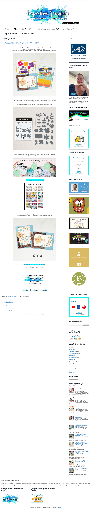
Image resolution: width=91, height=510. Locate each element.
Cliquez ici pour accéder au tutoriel (34, 264)
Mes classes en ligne (69, 29)
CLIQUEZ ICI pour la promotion (35, 180)
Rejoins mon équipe (11, 33)
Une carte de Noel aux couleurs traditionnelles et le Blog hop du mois (81, 443)
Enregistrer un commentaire (10, 305)
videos (70, 372)
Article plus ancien (61, 310)
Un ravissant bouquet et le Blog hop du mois (81, 426)
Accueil (7, 29)
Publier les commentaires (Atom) (37, 314)
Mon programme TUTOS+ (22, 29)
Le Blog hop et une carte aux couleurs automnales (81, 398)
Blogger (59, 507)
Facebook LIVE (72, 351)
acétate (71, 363)
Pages (70, 355)
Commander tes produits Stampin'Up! (47, 29)
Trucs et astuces (73, 357)
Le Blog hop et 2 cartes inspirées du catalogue (80, 461)
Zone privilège (72, 361)
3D (69, 347)
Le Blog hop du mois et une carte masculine (81, 417)
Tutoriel (12, 298)
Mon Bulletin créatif (28, 33)
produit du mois (72, 370)
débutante (71, 368)
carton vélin (72, 365)
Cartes (8, 298)
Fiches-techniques (73, 353)
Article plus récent (7, 310)
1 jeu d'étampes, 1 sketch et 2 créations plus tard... (81, 435)
